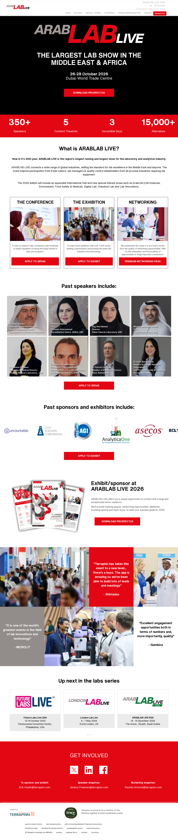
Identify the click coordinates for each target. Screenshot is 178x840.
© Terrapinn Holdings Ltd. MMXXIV (38, 832)
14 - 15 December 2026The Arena (140, 720)
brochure (95, 832)
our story (78, 13)
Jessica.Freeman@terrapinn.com (89, 787)
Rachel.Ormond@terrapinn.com (143, 787)
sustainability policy (75, 828)
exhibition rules (31, 828)
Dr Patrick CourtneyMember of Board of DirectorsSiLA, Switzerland (106, 370)
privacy (59, 832)
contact (84, 832)
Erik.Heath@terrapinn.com (34, 787)
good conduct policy (33, 824)
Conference (109, 13)
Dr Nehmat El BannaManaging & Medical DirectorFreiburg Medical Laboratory (23, 370)
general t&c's (71, 832)
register (160, 13)
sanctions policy (93, 828)
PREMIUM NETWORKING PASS (143, 261)
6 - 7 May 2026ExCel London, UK (89, 720)
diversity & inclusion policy (52, 828)
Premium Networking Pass (129, 13)
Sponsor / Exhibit (93, 13)
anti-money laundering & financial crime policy (83, 824)
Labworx (148, 13)
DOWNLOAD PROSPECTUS (89, 92)
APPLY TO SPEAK (35, 261)
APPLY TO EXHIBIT (89, 261)
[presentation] (90, 734)
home (67, 13)
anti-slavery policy (53, 824)
